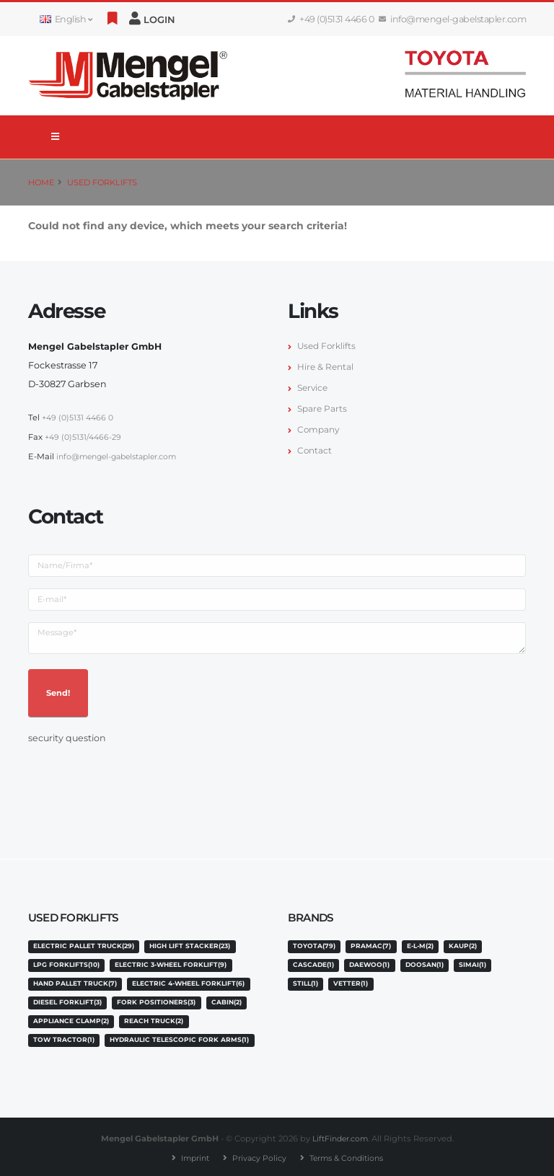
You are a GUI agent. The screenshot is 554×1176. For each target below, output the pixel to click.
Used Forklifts (102, 182)
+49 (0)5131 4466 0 (331, 19)
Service (313, 387)
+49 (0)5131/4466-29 (84, 436)
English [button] (66, 19)
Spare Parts (323, 408)
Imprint (190, 1155)
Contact (315, 450)
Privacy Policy (257, 1155)
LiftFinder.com (339, 1136)
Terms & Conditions (349, 1155)
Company (319, 429)
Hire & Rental (326, 366)
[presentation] (137, 774)
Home (41, 182)
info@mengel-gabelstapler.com (452, 19)
